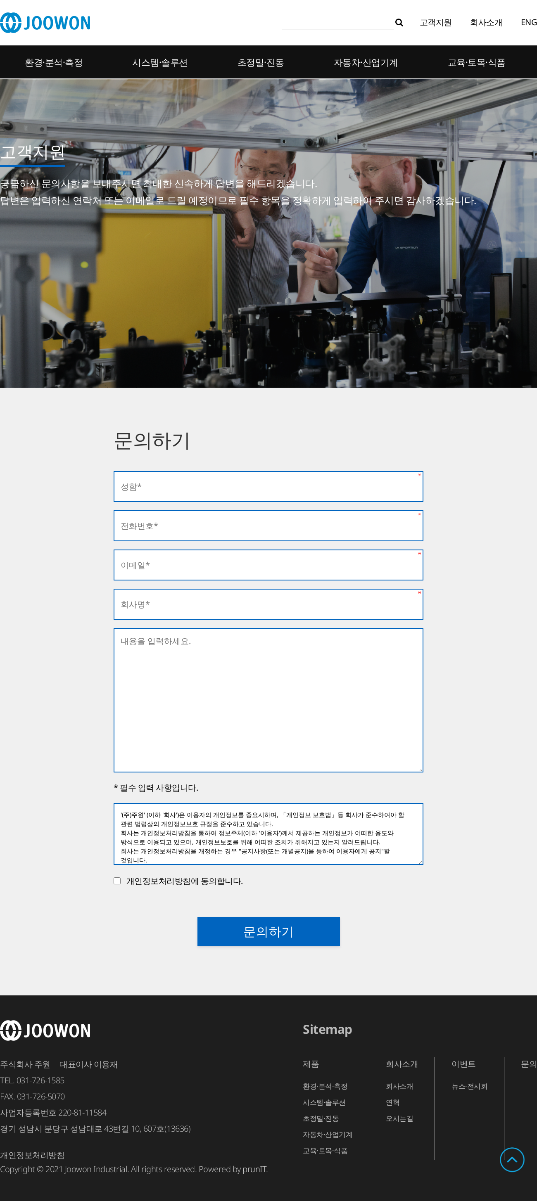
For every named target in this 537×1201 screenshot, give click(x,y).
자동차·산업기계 (366, 62)
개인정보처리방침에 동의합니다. (183, 880)
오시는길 (399, 1118)
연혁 (392, 1102)
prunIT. (255, 1169)
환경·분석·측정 (54, 62)
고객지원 (436, 22)
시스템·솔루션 (160, 62)
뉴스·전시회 (469, 1086)
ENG (529, 22)
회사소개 (486, 22)
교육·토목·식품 (477, 62)
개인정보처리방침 (32, 1155)
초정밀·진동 (261, 62)
